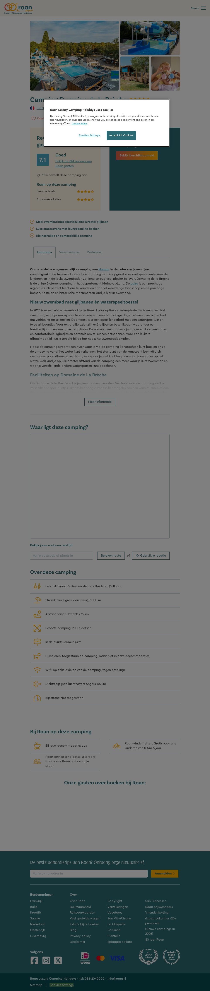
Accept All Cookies (121, 135)
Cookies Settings (89, 135)
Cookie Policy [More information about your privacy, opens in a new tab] (79, 123)
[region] (107, 123)
